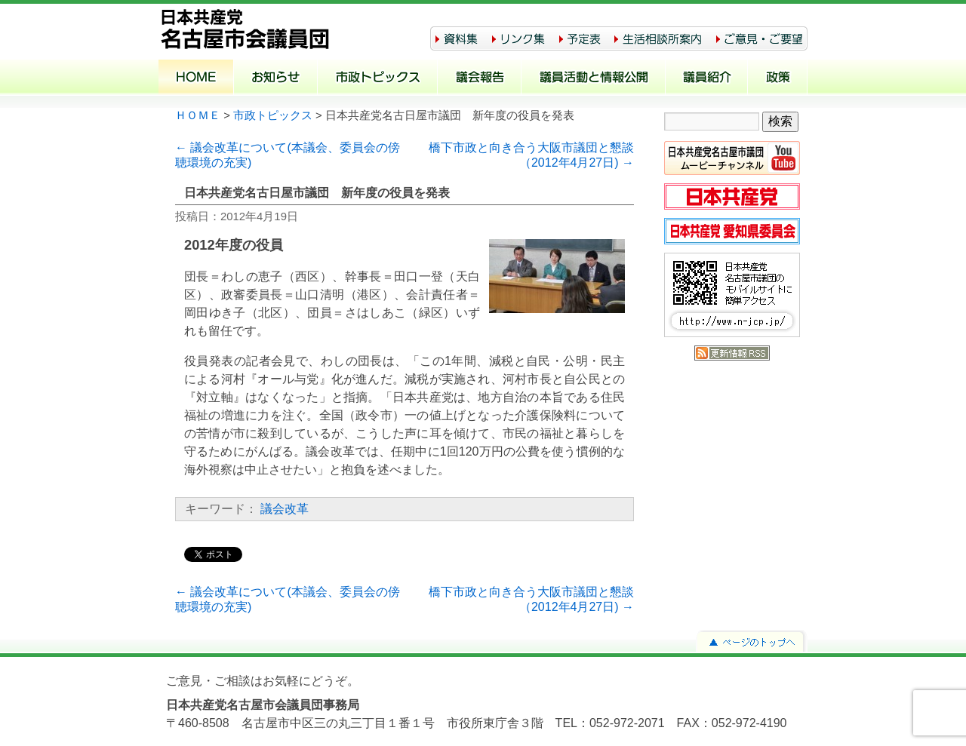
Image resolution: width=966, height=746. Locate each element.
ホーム (196, 78)
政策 (778, 78)
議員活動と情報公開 (593, 78)
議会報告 (479, 78)
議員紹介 (707, 78)
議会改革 (284, 508)
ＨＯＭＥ (197, 115)
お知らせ (276, 78)
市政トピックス (378, 78)
